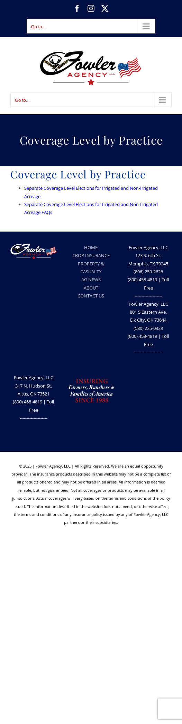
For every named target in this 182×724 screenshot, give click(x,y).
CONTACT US (91, 296)
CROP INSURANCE (91, 255)
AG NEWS (91, 279)
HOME (91, 247)
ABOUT (91, 288)
